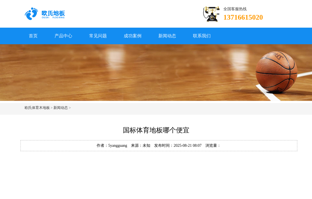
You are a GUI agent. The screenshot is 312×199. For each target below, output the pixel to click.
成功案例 (132, 35)
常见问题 (98, 35)
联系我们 (202, 35)
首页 (33, 35)
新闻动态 (167, 35)
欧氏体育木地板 (37, 108)
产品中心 (63, 35)
